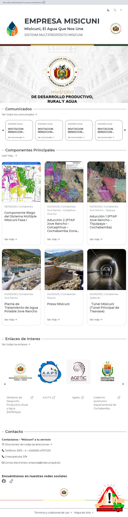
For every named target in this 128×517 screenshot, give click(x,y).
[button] (125, 130)
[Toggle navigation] (121, 10)
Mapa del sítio (84, 512)
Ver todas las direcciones (36, 444)
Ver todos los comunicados (19, 114)
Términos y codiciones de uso (53, 512)
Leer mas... (9, 155)
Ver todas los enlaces (16, 344)
